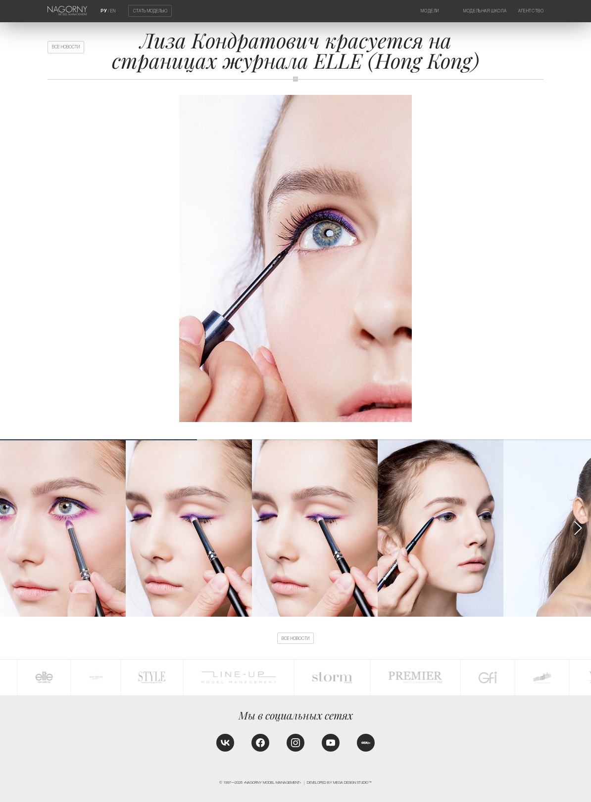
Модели (430, 10)
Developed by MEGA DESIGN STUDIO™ (339, 783)
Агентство (530, 10)
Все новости (66, 46)
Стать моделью (150, 10)
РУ (103, 10)
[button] (577, 528)
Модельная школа (484, 10)
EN (112, 10)
